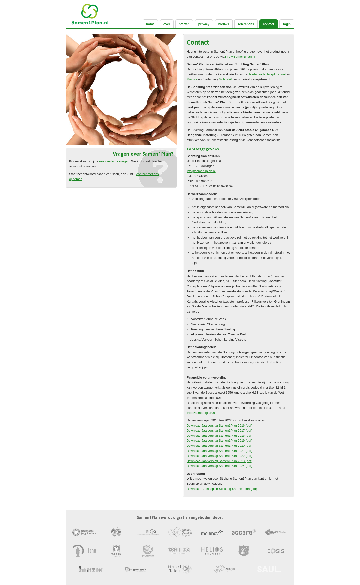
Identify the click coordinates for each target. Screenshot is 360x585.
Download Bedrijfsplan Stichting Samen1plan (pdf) (222, 489)
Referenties (246, 24)
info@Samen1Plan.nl (240, 56)
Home (150, 24)
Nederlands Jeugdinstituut (268, 74)
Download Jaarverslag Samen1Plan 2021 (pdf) (219, 451)
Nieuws (223, 24)
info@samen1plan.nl (201, 171)
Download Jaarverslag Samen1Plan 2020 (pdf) (219, 445)
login (287, 24)
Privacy (204, 24)
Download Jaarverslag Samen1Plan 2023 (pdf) (219, 461)
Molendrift (226, 79)
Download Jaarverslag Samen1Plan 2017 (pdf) (219, 430)
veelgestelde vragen (114, 161)
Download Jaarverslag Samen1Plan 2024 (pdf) (219, 466)
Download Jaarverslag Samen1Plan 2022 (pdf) (219, 456)
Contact (268, 24)
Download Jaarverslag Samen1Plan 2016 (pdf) (219, 425)
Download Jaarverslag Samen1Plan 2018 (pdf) (219, 435)
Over (166, 24)
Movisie (192, 79)
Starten (184, 24)
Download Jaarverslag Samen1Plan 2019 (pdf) (219, 440)
